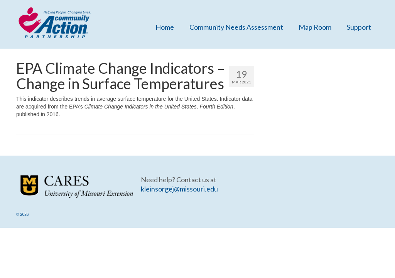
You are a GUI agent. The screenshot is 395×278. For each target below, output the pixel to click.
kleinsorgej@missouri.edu (179, 189)
